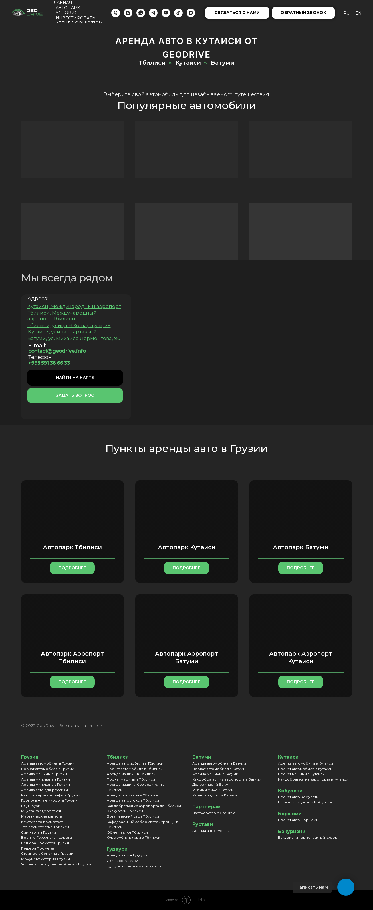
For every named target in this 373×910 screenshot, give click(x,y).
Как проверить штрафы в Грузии (50, 795)
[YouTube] (166, 13)
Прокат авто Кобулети (298, 797)
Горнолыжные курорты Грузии (49, 800)
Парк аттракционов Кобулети (305, 802)
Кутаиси (188, 62)
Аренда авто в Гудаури (127, 855)
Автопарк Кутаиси (186, 547)
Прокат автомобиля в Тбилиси (135, 769)
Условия (67, 12)
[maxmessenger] (191, 13)
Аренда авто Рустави (211, 830)
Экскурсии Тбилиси (125, 811)
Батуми (222, 62)
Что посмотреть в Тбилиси (45, 827)
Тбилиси (152, 62)
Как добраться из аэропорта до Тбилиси (144, 806)
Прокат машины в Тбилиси (131, 779)
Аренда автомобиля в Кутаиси (305, 763)
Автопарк (68, 7)
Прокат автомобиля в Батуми (218, 769)
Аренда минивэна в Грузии (45, 779)
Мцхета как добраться (41, 811)
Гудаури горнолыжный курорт (134, 866)
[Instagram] (128, 13)
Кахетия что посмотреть (42, 822)
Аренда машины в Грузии (44, 774)
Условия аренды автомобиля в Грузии (56, 864)
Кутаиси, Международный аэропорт (70, 306)
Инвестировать (75, 18)
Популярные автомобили (182, 105)
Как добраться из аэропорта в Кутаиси (313, 779)
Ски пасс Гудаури (122, 860)
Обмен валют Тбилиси (127, 832)
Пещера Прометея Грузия (45, 843)
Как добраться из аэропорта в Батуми (226, 779)
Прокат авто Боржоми (298, 820)
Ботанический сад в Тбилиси (133, 816)
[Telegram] (153, 13)
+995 (30, 363)
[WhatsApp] (140, 13)
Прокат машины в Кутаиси (301, 774)
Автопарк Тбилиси (72, 547)
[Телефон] (115, 13)
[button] (237, 13)
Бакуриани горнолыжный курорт (308, 837)
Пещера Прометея (38, 848)
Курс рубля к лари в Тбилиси (133, 837)
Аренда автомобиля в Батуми (219, 763)
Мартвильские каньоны (42, 816)
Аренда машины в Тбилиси (131, 774)
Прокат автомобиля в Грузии (47, 769)
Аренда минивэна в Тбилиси (132, 795)
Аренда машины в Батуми (215, 774)
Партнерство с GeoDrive (213, 813)
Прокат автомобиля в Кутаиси (305, 769)
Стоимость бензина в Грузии (47, 853)
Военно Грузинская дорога (46, 837)
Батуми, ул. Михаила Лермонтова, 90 (69, 338)
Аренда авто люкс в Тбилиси (133, 800)
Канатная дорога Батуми (214, 795)
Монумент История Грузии (45, 859)
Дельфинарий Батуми (212, 784)
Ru (346, 13)
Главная (61, 2)
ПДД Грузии (32, 806)
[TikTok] (178, 13)
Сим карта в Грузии (38, 832)
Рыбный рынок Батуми (212, 790)
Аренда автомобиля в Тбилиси (135, 763)
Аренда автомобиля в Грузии (48, 763)
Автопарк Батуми (300, 547)
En (358, 13)
